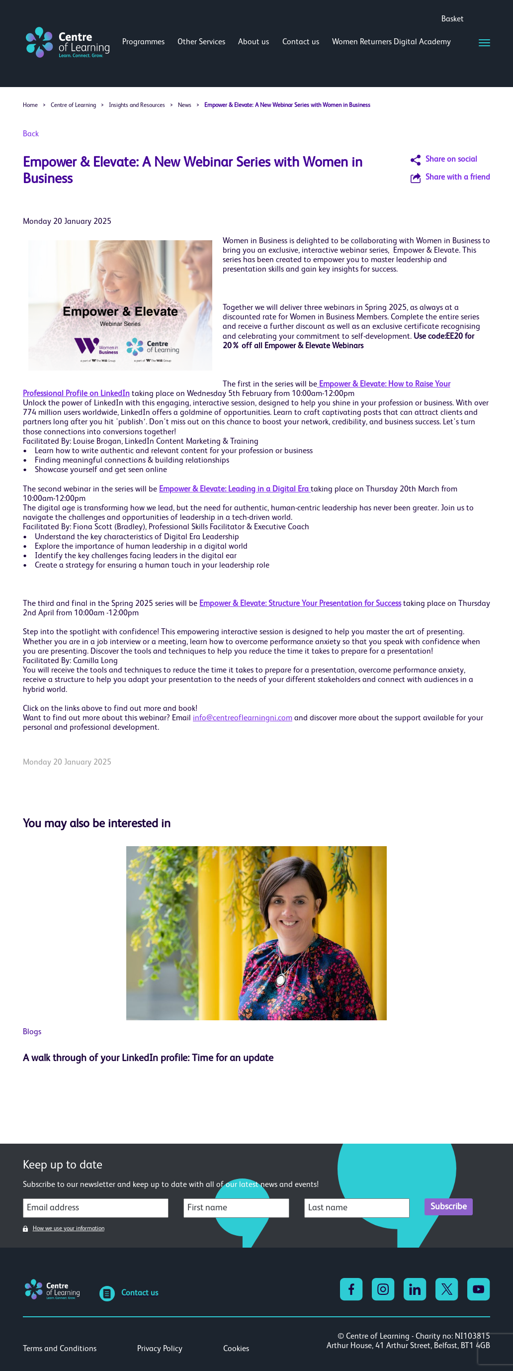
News (184, 105)
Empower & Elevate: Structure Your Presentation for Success (300, 604)
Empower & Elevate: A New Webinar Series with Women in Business (287, 105)
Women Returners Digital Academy (391, 42)
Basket (452, 19)
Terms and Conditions (59, 1349)
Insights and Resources (137, 105)
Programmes (143, 42)
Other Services (201, 42)
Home (30, 105)
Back (31, 134)
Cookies (236, 1349)
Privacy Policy (159, 1349)
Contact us (300, 42)
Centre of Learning (73, 105)
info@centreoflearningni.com (242, 718)
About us (253, 42)
